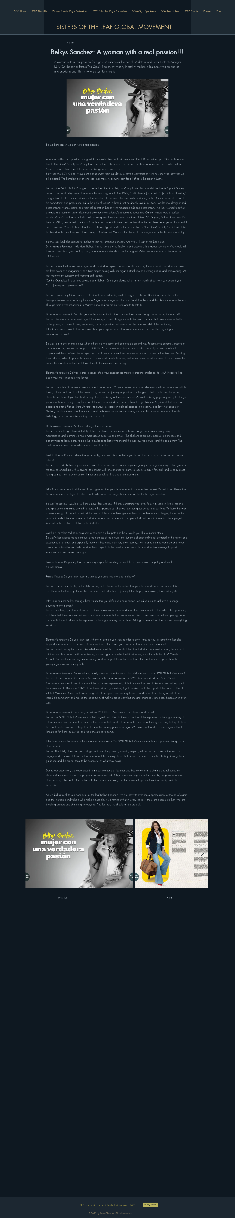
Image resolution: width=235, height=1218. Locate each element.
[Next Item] (202, 853)
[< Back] (76, 43)
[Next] (165, 898)
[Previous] (68, 898)
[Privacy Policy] (150, 1205)
